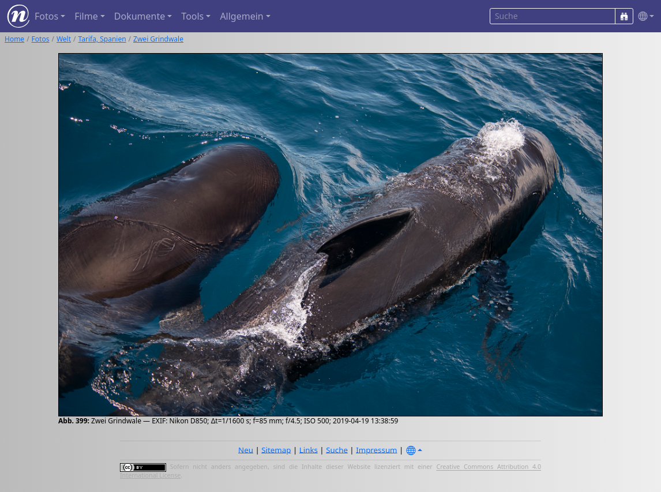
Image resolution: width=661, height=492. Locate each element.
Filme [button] (86, 16)
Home (14, 39)
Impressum (376, 449)
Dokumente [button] (139, 16)
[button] (643, 16)
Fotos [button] (46, 16)
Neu (245, 449)
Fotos (41, 39)
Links (308, 449)
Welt (64, 39)
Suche (337, 449)
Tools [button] (192, 16)
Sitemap (276, 449)
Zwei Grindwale (158, 39)
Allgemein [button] (241, 16)
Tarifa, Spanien (102, 39)
